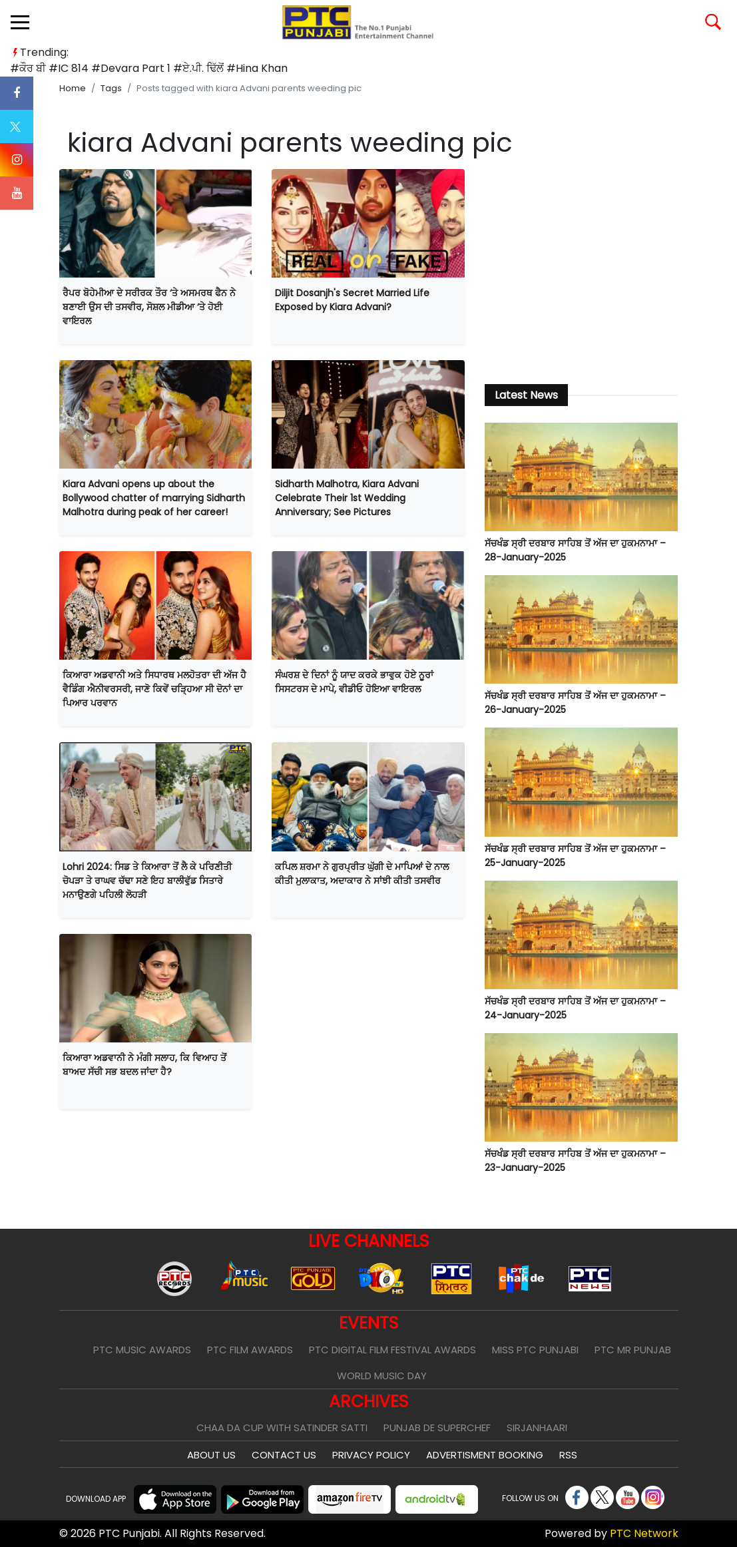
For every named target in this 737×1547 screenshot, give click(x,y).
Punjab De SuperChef (437, 1428)
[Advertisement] (581, 269)
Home (72, 88)
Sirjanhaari (537, 1428)
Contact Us (284, 1455)
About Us (211, 1455)
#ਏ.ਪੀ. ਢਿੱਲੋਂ (198, 68)
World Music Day (382, 1376)
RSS (568, 1455)
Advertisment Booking (484, 1455)
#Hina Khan (257, 68)
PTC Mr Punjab (633, 1350)
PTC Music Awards (142, 1350)
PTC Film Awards (250, 1350)
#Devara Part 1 (130, 68)
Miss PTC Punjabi (535, 1350)
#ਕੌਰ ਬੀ (28, 68)
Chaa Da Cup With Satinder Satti (282, 1428)
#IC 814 (69, 68)
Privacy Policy (371, 1455)
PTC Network (644, 1533)
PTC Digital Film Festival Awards (392, 1350)
